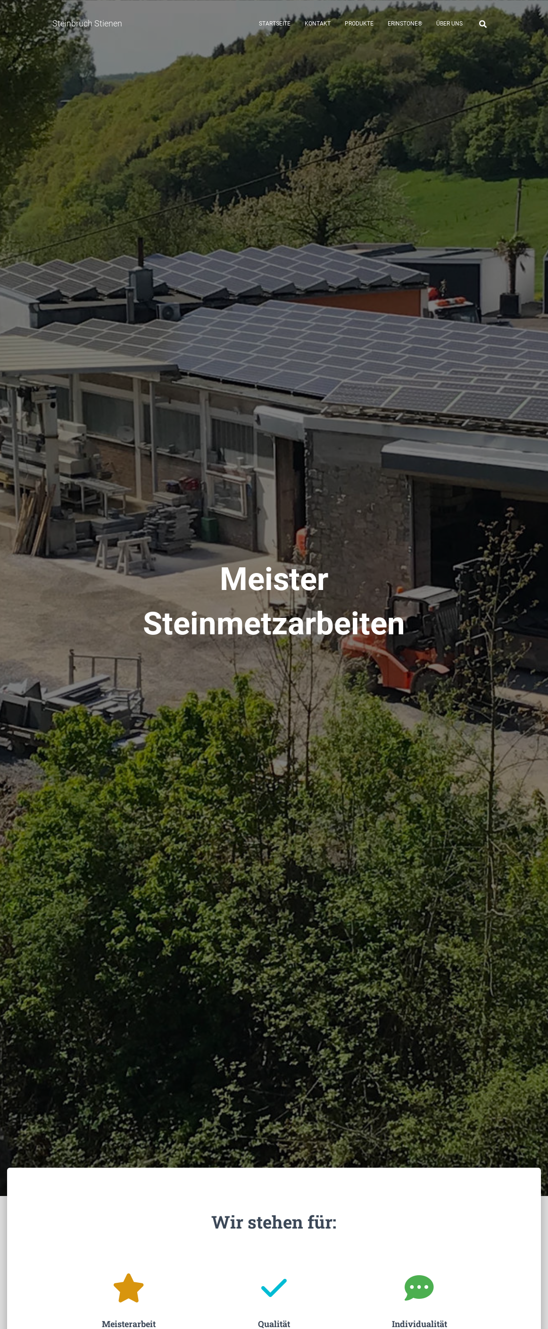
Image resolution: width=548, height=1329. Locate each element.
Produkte (359, 23)
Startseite (275, 23)
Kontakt (318, 23)
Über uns (449, 23)
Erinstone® (405, 23)
